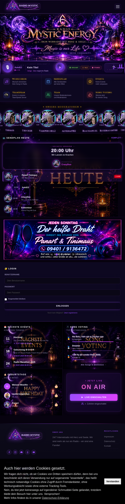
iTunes (96, 67)
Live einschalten (93, 397)
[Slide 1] (57, 254)
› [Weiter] (73, 254)
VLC (85, 67)
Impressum (109, 437)
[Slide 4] (63, 254)
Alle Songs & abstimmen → (93, 365)
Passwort (10, 287)
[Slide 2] (59, 254)
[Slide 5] (66, 254)
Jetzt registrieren (70, 313)
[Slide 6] (68, 254)
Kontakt (107, 446)
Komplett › (116, 138)
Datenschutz (109, 441)
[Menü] (117, 6)
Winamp (73, 67)
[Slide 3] (61, 254)
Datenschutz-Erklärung (55, 498)
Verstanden (112, 481)
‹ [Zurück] (51, 254)
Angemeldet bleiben (17, 299)
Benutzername (12, 275)
